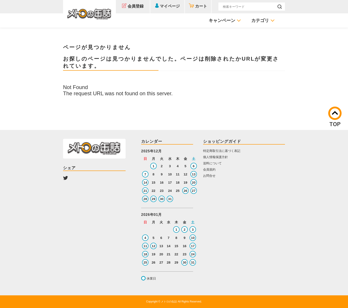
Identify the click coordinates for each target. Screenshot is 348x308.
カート (201, 6)
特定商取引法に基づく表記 (221, 151)
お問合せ (209, 175)
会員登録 (136, 6)
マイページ (170, 6)
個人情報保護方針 (215, 157)
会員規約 (209, 169)
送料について (212, 163)
